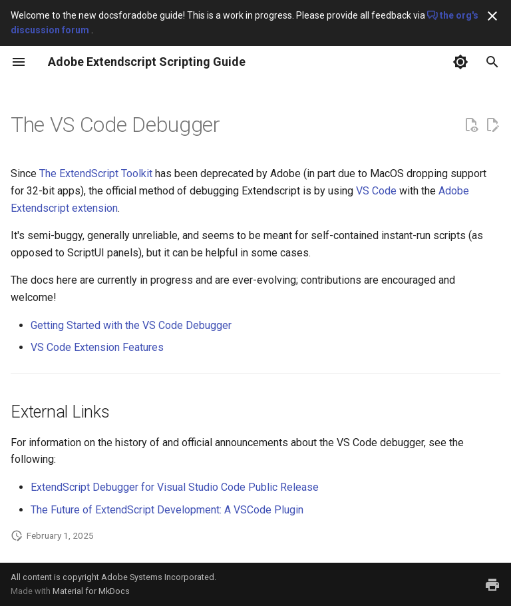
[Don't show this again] (492, 16)
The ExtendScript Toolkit (95, 173)
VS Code (376, 190)
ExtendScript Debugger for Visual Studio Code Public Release (175, 487)
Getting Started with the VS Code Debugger (131, 325)
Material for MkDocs (91, 591)
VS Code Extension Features (97, 347)
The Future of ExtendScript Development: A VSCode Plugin (167, 509)
